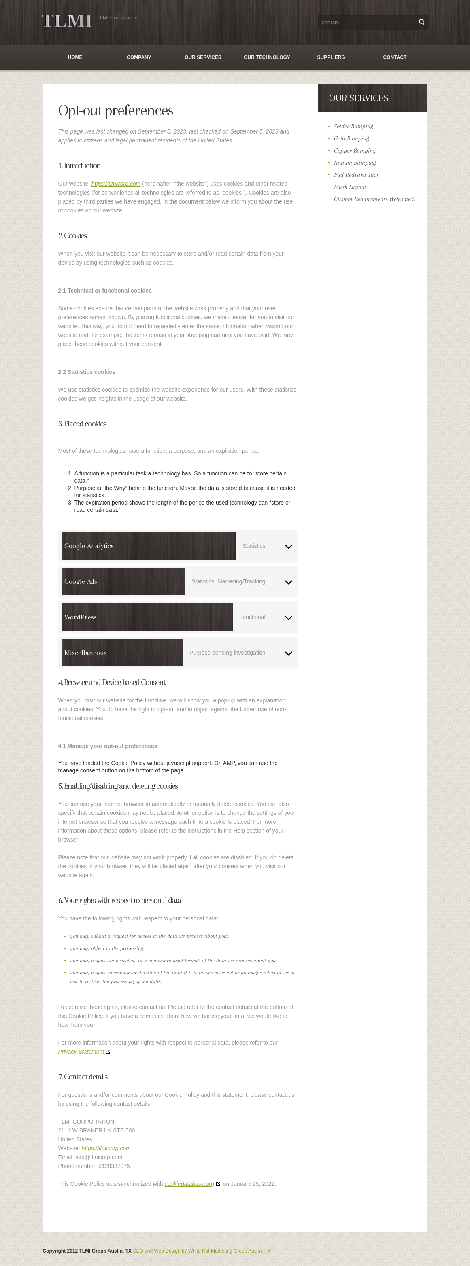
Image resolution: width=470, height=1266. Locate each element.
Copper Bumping (355, 150)
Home (75, 57)
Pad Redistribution (357, 174)
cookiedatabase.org (189, 1184)
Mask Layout (350, 187)
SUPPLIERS (331, 57)
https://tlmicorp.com (115, 183)
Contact (395, 57)
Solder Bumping (353, 126)
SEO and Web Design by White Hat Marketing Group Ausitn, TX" (202, 1251)
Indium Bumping (355, 162)
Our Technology (267, 57)
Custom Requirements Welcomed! (374, 199)
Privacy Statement (81, 1051)
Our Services (203, 57)
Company (139, 57)
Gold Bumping (351, 138)
